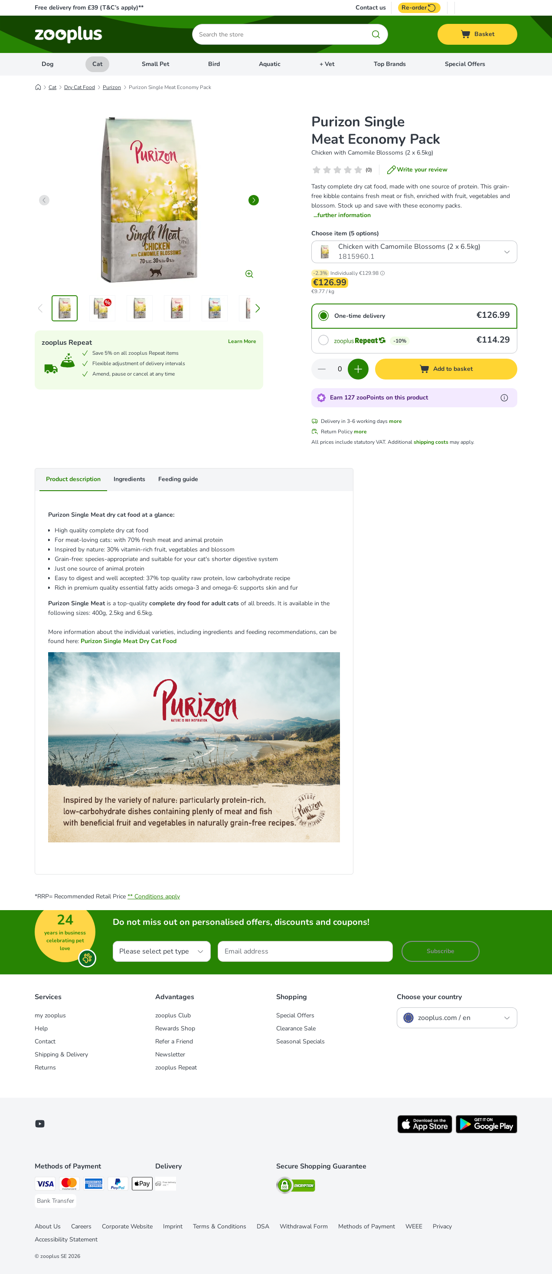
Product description (73, 479)
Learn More (242, 341)
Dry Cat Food (79, 87)
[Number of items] (340, 369)
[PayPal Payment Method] (118, 1185)
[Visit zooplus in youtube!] (40, 1124)
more (395, 421)
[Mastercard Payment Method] (69, 1185)
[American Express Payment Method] (93, 1185)
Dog (47, 64)
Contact (45, 1041)
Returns (45, 1067)
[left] (44, 200)
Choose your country (429, 997)
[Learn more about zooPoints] (504, 398)
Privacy (442, 1226)
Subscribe (440, 951)
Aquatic (270, 64)
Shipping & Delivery (61, 1054)
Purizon (112, 87)
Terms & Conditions (219, 1226)
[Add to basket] (446, 369)
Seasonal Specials (300, 1041)
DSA (263, 1226)
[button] (382, 273)
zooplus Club (173, 1015)
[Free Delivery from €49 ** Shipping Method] (165, 1185)
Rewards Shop (175, 1028)
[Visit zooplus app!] (424, 1131)
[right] (253, 200)
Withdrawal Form (304, 1226)
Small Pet (155, 64)
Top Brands (390, 64)
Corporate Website (127, 1226)
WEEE (413, 1226)
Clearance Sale (296, 1028)
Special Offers (465, 64)
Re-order (419, 8)
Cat (97, 64)
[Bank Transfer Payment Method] (55, 1201)
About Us (48, 1226)
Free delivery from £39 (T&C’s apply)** (89, 7)
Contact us (371, 8)
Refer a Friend (174, 1041)
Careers (81, 1226)
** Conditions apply (153, 896)
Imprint (173, 1226)
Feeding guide (178, 479)
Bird (214, 64)
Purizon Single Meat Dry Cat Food (128, 641)
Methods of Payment (366, 1226)
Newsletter (170, 1054)
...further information (342, 215)
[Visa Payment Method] (45, 1185)
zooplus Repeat (176, 1067)
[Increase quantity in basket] (358, 369)
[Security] (295, 1187)
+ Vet (327, 64)
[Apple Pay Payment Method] (142, 1185)
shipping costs (431, 442)
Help (41, 1028)
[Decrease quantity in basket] (321, 369)
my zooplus (50, 1015)
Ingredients (129, 479)
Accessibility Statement (66, 1239)
